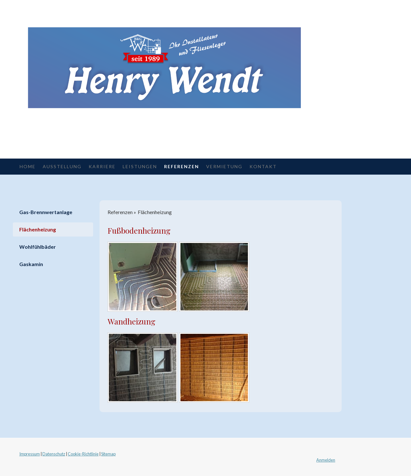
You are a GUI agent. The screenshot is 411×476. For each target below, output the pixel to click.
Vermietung (224, 166)
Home (28, 166)
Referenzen (181, 166)
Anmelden (325, 460)
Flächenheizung (37, 229)
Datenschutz (53, 453)
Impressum (29, 453)
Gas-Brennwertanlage (45, 212)
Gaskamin (31, 264)
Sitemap (108, 453)
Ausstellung (62, 166)
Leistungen (140, 166)
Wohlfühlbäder (37, 247)
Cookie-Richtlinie (83, 453)
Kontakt (263, 166)
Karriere (102, 166)
